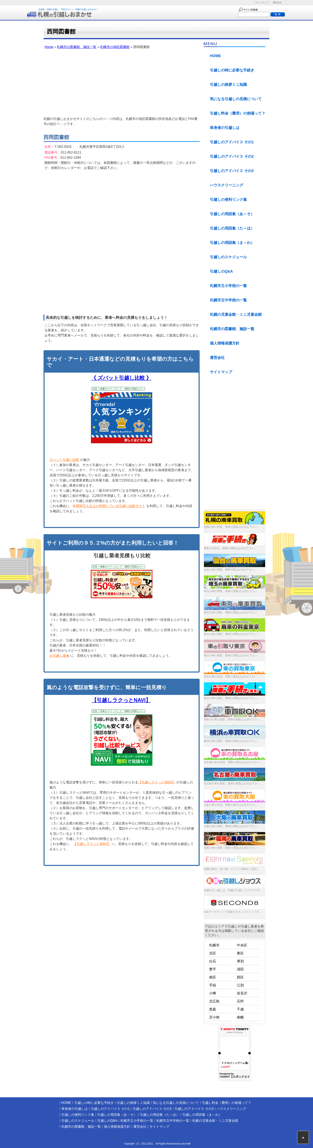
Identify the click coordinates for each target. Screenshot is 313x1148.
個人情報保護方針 (224, 343)
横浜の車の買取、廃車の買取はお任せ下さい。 (232, 741)
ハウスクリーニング (226, 185)
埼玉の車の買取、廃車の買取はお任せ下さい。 (232, 591)
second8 (185, 1143)
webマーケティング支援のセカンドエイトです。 (233, 911)
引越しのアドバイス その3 (232, 171)
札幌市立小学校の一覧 (228, 286)
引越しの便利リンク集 (228, 199)
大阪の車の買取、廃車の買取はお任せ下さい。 (232, 826)
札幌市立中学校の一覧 (228, 300)
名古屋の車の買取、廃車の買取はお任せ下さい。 (233, 783)
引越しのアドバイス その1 (232, 142)
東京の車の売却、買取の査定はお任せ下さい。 (232, 676)
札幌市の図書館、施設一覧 (76, 47)
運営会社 (277, 2)
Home (49, 47)
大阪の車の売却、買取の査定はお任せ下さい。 (232, 804)
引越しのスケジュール (228, 257)
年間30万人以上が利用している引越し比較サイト (108, 506)
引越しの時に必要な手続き (232, 70)
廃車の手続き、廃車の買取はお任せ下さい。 (230, 548)
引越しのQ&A (221, 271)
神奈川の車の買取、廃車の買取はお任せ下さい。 (233, 719)
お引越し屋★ (59, 655)
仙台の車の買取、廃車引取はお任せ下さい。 (230, 569)
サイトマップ (262, 2)
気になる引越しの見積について (236, 99)
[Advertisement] (122, 83)
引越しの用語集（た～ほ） (232, 228)
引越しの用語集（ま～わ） (232, 243)
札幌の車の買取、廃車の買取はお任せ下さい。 (232, 526)
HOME (215, 56)
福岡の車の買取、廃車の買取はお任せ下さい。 (232, 847)
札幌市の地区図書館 (115, 47)
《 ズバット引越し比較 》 (121, 378)
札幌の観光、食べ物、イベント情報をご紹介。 (232, 868)
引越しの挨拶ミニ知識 (228, 85)
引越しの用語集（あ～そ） (232, 214)
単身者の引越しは (224, 128)
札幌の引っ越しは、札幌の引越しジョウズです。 (233, 890)
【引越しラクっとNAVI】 (121, 700)
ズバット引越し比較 (64, 459)
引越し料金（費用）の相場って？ (237, 113)
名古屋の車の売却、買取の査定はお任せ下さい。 (233, 762)
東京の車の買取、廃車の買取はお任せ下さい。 (232, 612)
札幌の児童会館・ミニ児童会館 (236, 314)
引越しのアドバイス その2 (232, 156)
